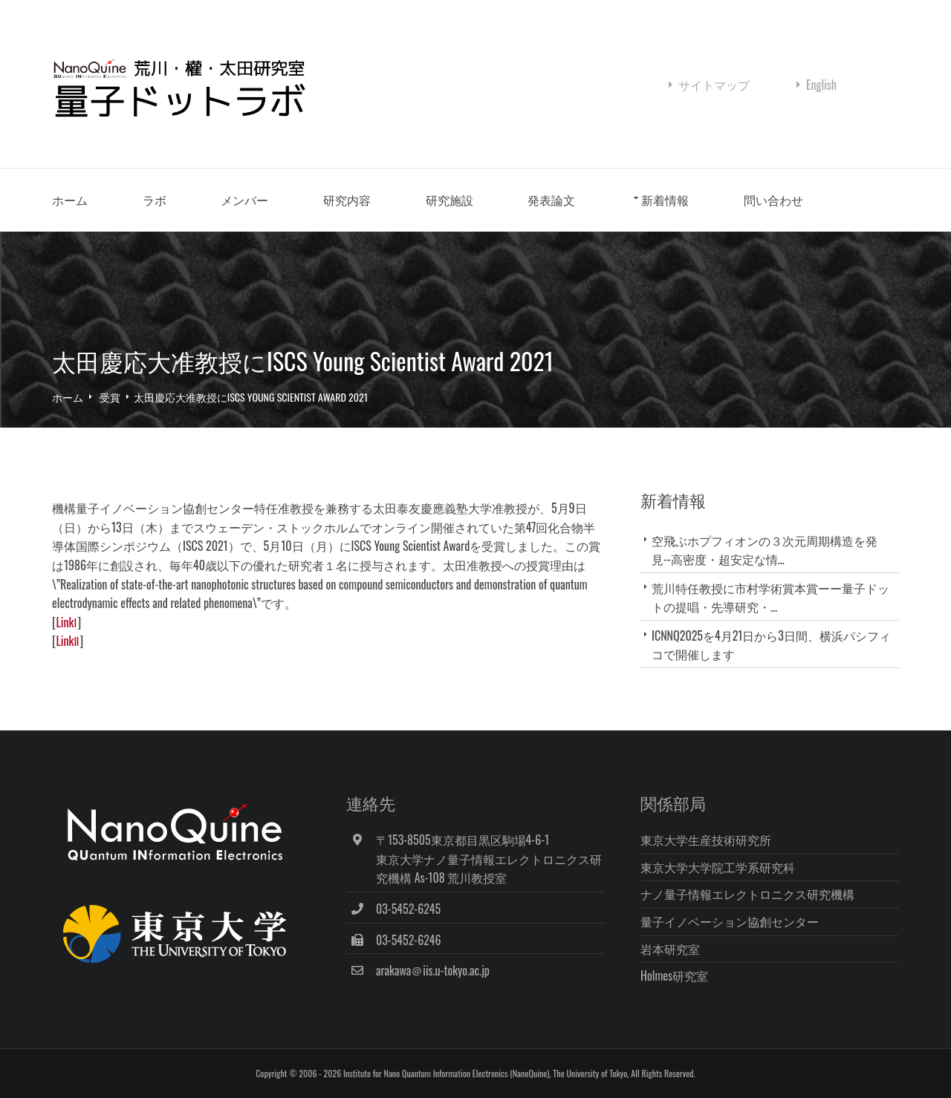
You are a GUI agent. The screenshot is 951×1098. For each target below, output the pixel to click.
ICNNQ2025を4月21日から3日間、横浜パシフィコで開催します (771, 645)
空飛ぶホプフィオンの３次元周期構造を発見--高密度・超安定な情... (764, 550)
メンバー (244, 200)
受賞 (110, 397)
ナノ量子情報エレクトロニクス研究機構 (747, 894)
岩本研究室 (670, 949)
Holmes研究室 (674, 975)
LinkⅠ (66, 622)
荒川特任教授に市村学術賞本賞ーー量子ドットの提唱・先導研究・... (770, 597)
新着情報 (665, 200)
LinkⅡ (67, 641)
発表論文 (551, 200)
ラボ (154, 200)
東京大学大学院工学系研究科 (717, 867)
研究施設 (449, 200)
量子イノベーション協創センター (729, 921)
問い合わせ (773, 200)
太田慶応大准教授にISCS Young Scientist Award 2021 (251, 397)
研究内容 (347, 200)
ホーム (70, 200)
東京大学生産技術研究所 (705, 840)
